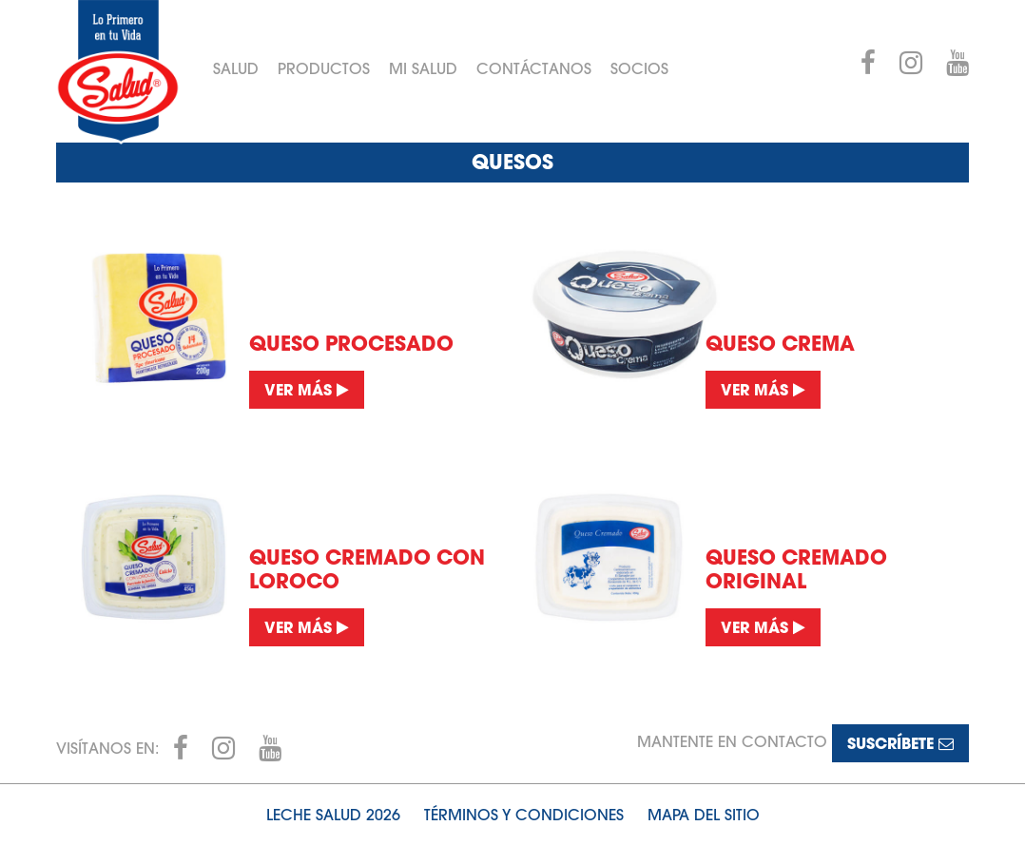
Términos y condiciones (524, 814)
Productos (324, 68)
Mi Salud (423, 68)
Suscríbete (900, 743)
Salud (236, 68)
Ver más (306, 389)
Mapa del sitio (704, 814)
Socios (639, 68)
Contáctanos (533, 68)
